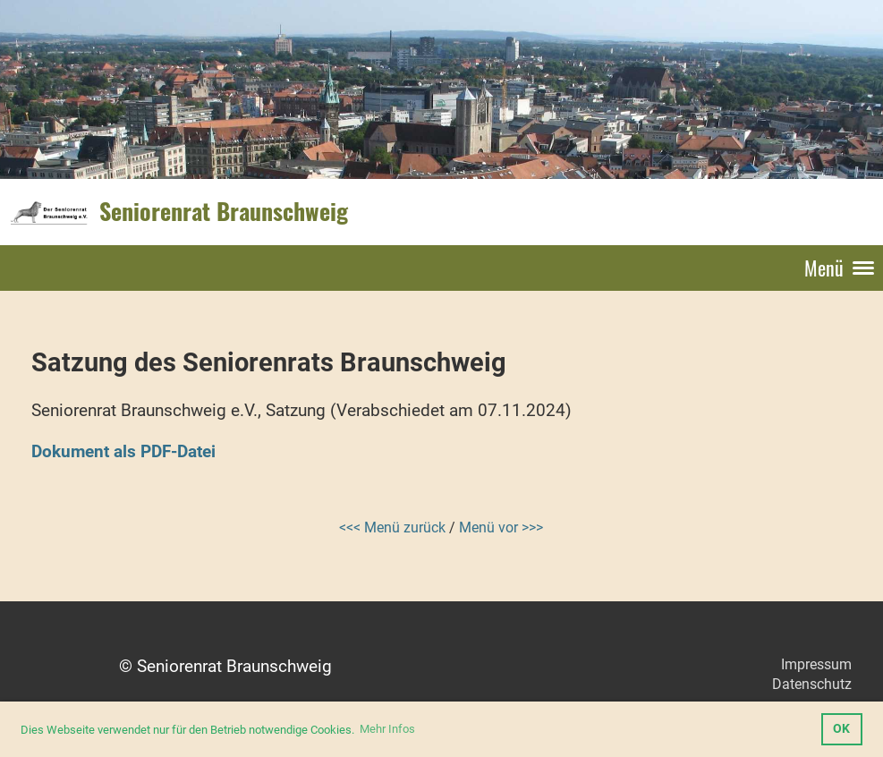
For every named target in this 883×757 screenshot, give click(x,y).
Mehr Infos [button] (387, 729)
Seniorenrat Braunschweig (223, 211)
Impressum (816, 664)
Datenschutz (812, 684)
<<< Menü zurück (392, 527)
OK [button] (841, 728)
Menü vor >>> (501, 527)
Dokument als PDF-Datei (123, 451)
